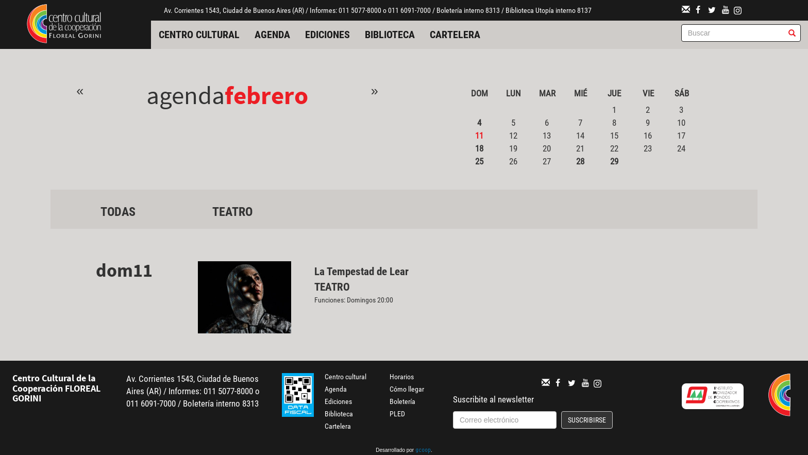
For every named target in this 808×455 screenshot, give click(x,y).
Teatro (232, 212)
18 (479, 148)
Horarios (402, 376)
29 (614, 161)
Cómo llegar (407, 389)
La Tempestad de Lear (361, 271)
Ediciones (327, 34)
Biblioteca (390, 34)
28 (580, 161)
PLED (397, 413)
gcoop (423, 450)
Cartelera (455, 34)
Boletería (402, 401)
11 (479, 135)
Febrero (266, 95)
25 (479, 161)
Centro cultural (199, 34)
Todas (118, 212)
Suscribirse (587, 420)
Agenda (272, 34)
